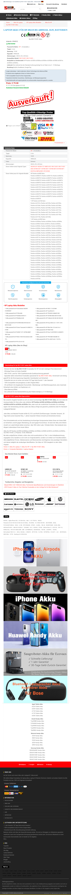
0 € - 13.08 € (5, 871)
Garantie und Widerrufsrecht (14, 809)
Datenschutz (9, 818)
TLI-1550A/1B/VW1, (40, 522)
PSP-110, (60, 527)
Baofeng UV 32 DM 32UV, (20, 534)
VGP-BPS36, (47, 532)
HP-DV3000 (46, 171)
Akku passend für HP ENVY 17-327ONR (47, 308)
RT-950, (40, 527)
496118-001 (22, 58)
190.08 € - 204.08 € (17, 875)
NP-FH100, (34, 532)
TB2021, (40, 520)
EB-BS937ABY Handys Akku (37, 755)
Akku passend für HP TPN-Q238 (14, 313)
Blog (35, 18)
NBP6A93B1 (39, 171)
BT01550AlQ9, (26, 525)
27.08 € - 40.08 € (22, 871)
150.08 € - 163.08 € (46, 873)
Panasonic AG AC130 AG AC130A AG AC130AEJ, (16, 522)
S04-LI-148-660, (21, 532)
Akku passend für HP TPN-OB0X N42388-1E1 (48, 336)
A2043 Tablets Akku (37, 709)
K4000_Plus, (7, 529)
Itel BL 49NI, (57, 525)
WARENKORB (53, 8)
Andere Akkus (25, 18)
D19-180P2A (40, 456)
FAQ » (5, 839)
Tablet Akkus (57, 15)
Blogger (6, 859)
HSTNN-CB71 (37, 169)
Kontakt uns (31, 4)
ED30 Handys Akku (37, 735)
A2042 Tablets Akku (37, 715)
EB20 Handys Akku (37, 738)
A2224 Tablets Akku (37, 706)
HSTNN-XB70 (53, 169)
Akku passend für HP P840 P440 (45, 329)
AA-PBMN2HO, (29, 529)
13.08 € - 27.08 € (13, 871)
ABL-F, (28, 520)
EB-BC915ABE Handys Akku (37, 752)
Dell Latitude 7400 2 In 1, (10, 532)
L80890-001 (8, 469)
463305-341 (34, 166)
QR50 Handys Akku (37, 745)
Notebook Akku (11, 18)
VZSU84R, (26, 527)
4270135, (54, 527)
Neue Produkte (8, 848)
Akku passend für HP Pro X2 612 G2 (15, 341)
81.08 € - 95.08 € (57, 871)
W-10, (31, 527)
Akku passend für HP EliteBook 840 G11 (16, 315)
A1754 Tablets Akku (37, 711)
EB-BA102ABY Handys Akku (37, 757)
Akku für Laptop (18, 22)
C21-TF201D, (33, 520)
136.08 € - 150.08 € (36, 873)
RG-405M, (31, 522)
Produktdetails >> (59, 143)
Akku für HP (48, 22)
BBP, (23, 529)
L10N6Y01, (28, 532)
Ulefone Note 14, (47, 527)
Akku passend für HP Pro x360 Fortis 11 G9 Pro (49, 339)
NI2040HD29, (37, 529)
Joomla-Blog (7, 862)
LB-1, (58, 532)
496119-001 (29, 58)
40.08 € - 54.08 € (31, 871)
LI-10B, (20, 525)
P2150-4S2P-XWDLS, (9, 525)
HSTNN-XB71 (60, 169)
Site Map (6, 850)
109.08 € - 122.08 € (16, 873)
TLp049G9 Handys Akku (37, 728)
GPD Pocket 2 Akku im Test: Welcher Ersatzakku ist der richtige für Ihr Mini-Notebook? (31, 487)
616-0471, (53, 532)
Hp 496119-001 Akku (12, 25)
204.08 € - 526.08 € (27, 875)
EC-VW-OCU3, (22, 520)
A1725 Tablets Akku (37, 713)
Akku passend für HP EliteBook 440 (15, 318)
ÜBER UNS (7, 803)
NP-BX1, (33, 525)
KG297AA (33, 171)
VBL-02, (43, 525)
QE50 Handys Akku (37, 742)
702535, (55, 529)
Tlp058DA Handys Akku (37, 730)
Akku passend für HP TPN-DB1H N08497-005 (48, 313)
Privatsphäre (9, 800)
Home (9, 15)
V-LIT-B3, (40, 532)
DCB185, (35, 527)
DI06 (32, 169)
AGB (6, 812)
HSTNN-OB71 (45, 169)
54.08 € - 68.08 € (40, 871)
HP (20, 47)
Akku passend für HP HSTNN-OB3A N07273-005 (49, 315)
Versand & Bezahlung (52, 4)
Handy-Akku (46, 15)
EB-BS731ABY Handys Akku (37, 759)
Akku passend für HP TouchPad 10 (45, 311)
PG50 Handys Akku (37, 740)
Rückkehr (64, 4)
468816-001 (48, 166)
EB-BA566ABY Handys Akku (37, 750)
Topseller (6, 846)
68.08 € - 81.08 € (49, 871)
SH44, (16, 525)
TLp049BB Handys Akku (37, 721)
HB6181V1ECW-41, (18, 527)
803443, (6, 520)
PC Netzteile (34, 15)
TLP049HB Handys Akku (37, 723)
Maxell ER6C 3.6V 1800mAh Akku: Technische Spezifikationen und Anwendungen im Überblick (34, 485)
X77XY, (11, 534)
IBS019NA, (6, 534)
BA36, (54, 522)
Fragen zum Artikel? (14, 126)
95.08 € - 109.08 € (7, 873)
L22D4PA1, (49, 529)
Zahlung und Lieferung (12, 806)
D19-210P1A (56, 469)
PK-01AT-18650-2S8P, (16, 529)
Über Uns (41, 4)
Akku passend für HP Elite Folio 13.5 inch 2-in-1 (49, 327)
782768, (43, 529)
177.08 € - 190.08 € (7, 875)
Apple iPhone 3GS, (13, 520)
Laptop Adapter (28, 449)
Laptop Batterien (8, 852)
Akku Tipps (7, 857)
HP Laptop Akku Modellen (33, 22)
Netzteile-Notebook (21, 15)
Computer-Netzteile (16, 449)
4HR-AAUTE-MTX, (8, 527)
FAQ (65, 893)
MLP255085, (49, 522)
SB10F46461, (63, 532)
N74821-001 (24, 469)
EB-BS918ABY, (49, 525)
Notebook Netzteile (9, 855)
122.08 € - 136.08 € (26, 873)
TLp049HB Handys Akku (37, 725)
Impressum (8, 815)
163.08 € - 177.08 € (56, 873)
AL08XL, (38, 525)
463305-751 (41, 166)
